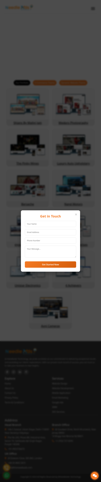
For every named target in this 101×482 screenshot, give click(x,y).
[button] (95, 475)
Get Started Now (50, 264)
